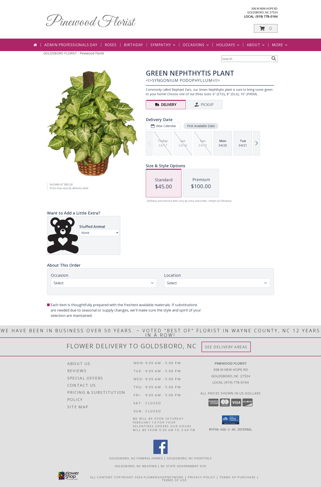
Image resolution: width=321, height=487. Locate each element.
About (256, 44)
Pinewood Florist (90, 22)
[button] (266, 28)
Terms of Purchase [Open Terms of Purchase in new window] (238, 477)
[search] (273, 58)
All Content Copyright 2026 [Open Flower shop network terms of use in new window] (116, 477)
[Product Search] (245, 59)
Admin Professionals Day (70, 44)
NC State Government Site (183, 466)
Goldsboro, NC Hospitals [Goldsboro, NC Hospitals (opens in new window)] (189, 458)
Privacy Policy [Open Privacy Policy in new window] (201, 477)
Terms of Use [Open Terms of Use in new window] (174, 480)
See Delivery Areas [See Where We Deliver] (226, 346)
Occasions (196, 44)
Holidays (228, 44)
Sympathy (163, 44)
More (280, 44)
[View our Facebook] (160, 453)
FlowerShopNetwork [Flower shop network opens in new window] (164, 477)
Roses (111, 44)
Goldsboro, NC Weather (136, 466)
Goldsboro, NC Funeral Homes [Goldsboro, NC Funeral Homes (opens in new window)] (136, 458)
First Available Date (201, 126)
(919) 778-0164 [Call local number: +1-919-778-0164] (266, 16)
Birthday (133, 44)
